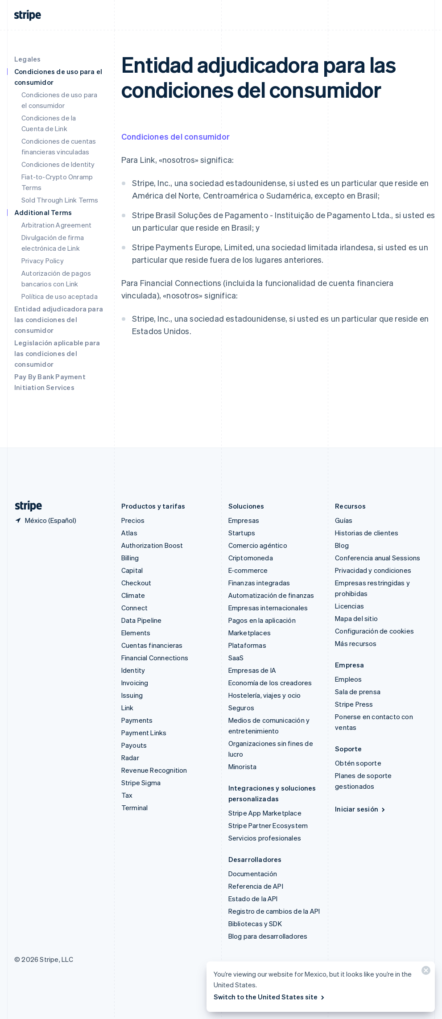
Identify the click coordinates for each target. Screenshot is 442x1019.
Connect (134, 607)
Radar (130, 757)
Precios (133, 520)
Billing (130, 557)
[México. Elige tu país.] (45, 520)
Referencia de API (255, 886)
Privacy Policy (42, 260)
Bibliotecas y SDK (255, 923)
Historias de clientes (366, 532)
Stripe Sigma (141, 782)
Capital (132, 570)
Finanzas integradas (259, 582)
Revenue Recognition (154, 770)
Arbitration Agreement (56, 224)
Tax (127, 795)
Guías (343, 520)
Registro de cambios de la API (274, 911)
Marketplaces (249, 632)
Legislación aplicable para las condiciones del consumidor (57, 353)
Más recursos (355, 643)
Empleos (348, 679)
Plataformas (247, 645)
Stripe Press (354, 704)
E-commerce (248, 570)
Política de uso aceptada (59, 296)
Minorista (242, 766)
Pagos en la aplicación (262, 620)
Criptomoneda (250, 557)
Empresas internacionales (268, 607)
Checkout (136, 582)
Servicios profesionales (265, 837)
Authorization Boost (152, 545)
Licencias (349, 605)
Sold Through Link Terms (60, 199)
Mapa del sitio (356, 618)
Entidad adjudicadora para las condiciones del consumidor (58, 319)
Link (127, 707)
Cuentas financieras (152, 645)
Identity (133, 670)
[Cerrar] (424, 972)
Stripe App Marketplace (265, 812)
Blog (342, 545)
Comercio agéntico (257, 545)
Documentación (252, 873)
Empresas (244, 520)
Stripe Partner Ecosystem (268, 825)
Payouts (134, 745)
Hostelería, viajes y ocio (264, 695)
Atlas (129, 532)
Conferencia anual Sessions (377, 557)
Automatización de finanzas (271, 595)
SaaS (236, 657)
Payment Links (144, 732)
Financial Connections (154, 657)
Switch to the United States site (270, 996)
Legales (27, 58)
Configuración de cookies (374, 630)
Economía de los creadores (270, 682)
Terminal (134, 807)
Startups (242, 532)
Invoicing (135, 682)
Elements (136, 632)
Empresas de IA (252, 670)
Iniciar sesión (360, 808)
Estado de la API (253, 898)
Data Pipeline (141, 620)
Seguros (241, 707)
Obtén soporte (358, 762)
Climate (133, 595)
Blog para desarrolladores (268, 936)
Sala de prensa (357, 691)
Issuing (132, 695)
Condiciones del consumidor (175, 136)
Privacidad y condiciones (373, 570)
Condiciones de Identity (58, 164)
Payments (137, 720)
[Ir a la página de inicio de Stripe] (25, 506)
